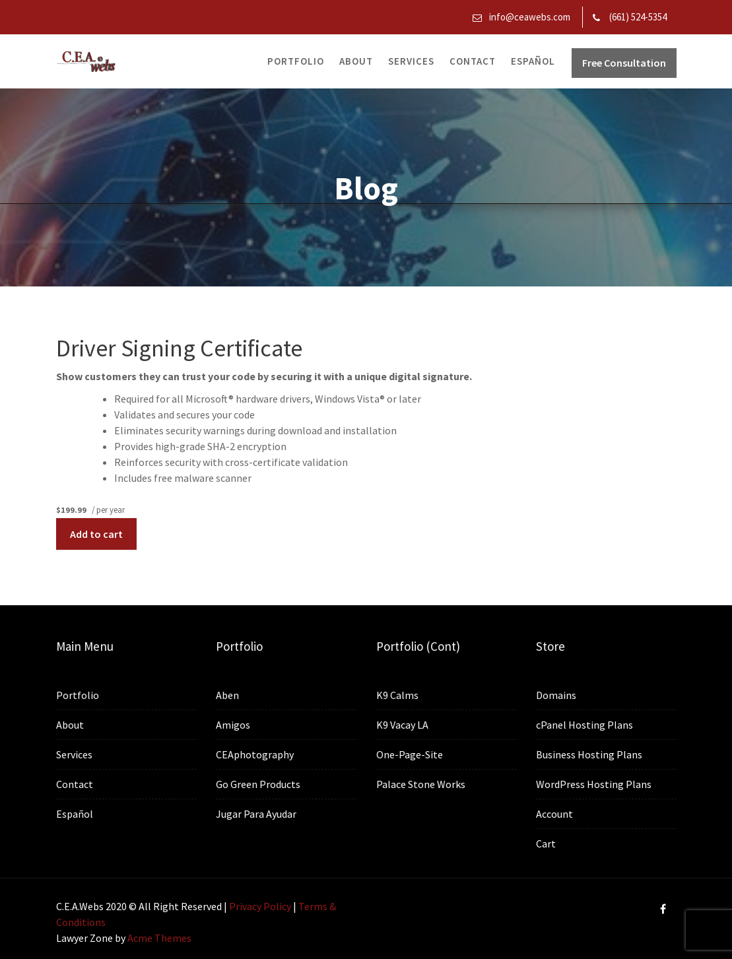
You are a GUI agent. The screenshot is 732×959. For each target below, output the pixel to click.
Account (555, 813)
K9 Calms (397, 695)
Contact (472, 61)
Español (533, 61)
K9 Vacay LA (402, 724)
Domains (556, 695)
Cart (546, 842)
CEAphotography (255, 754)
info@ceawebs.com (529, 17)
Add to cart (96, 534)
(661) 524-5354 (638, 17)
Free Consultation (624, 62)
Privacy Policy (260, 906)
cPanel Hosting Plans (584, 725)
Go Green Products (258, 784)
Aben (228, 695)
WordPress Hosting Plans (594, 784)
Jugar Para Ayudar (256, 813)
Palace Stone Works (421, 783)
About (356, 61)
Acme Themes (159, 937)
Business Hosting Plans (589, 754)
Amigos (233, 725)
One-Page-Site (410, 754)
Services (411, 61)
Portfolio (295, 61)
